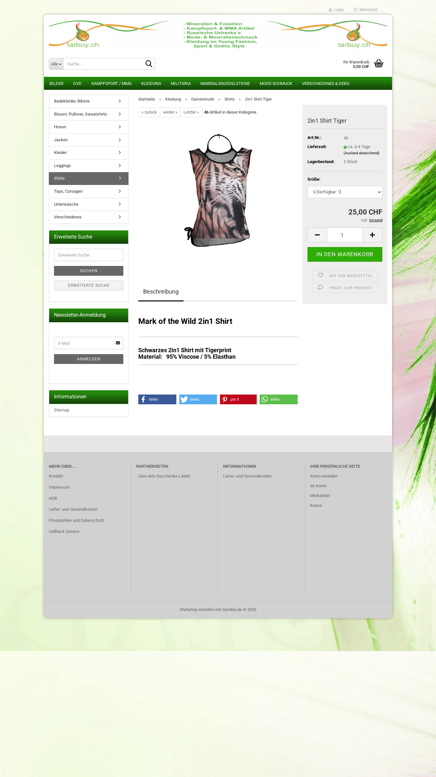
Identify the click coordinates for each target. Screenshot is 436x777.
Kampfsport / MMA (111, 83)
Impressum (59, 487)
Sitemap (61, 410)
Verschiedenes (68, 217)
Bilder (56, 83)
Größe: (313, 179)
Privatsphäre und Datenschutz (76, 520)
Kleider (60, 152)
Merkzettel (365, 9)
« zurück (149, 112)
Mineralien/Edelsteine (225, 83)
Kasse (316, 505)
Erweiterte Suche (89, 285)
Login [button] (336, 9)
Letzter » (191, 112)
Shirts (59, 178)
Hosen (60, 126)
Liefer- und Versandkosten (73, 509)
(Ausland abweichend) (361, 153)
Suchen (89, 271)
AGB (53, 498)
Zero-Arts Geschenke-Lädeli (164, 476)
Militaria (181, 83)
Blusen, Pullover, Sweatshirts (80, 114)
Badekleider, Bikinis (72, 101)
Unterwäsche (66, 204)
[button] (317, 235)
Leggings (62, 165)
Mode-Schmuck (276, 83)
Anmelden (89, 359)
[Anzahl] (345, 235)
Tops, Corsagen (68, 191)
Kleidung (151, 83)
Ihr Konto (318, 485)
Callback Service (64, 531)
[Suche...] (56, 64)
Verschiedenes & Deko (325, 83)
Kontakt (56, 476)
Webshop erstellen (197, 609)
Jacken (61, 139)
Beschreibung (161, 291)
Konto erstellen (324, 476)
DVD (77, 83)
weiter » (170, 112)
